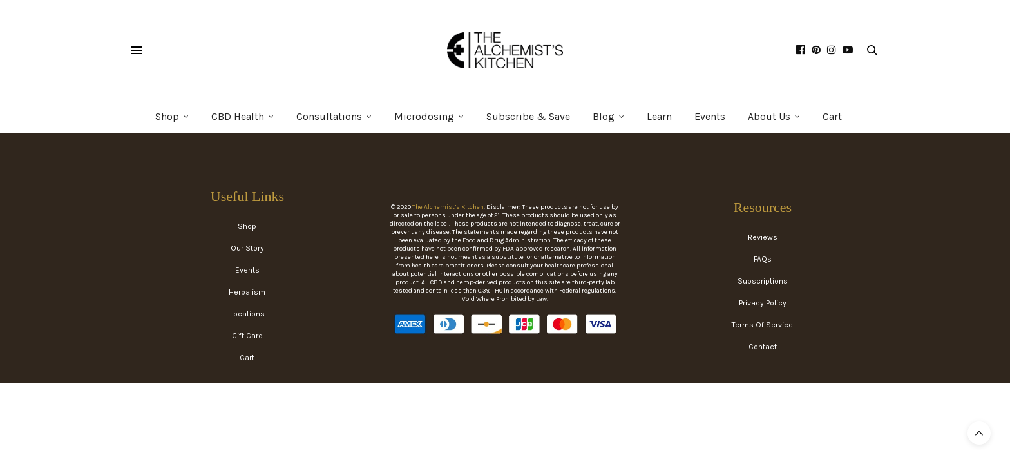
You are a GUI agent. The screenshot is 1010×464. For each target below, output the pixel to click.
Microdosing (424, 116)
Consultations (329, 116)
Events (709, 116)
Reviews (762, 237)
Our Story (247, 248)
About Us (769, 116)
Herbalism (247, 291)
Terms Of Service (762, 324)
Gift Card (247, 335)
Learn (659, 116)
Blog (604, 116)
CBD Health (237, 116)
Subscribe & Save (528, 116)
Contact (762, 346)
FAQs (763, 259)
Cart (832, 116)
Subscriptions (763, 280)
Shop (167, 116)
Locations (247, 313)
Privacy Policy (762, 302)
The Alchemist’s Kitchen (448, 207)
